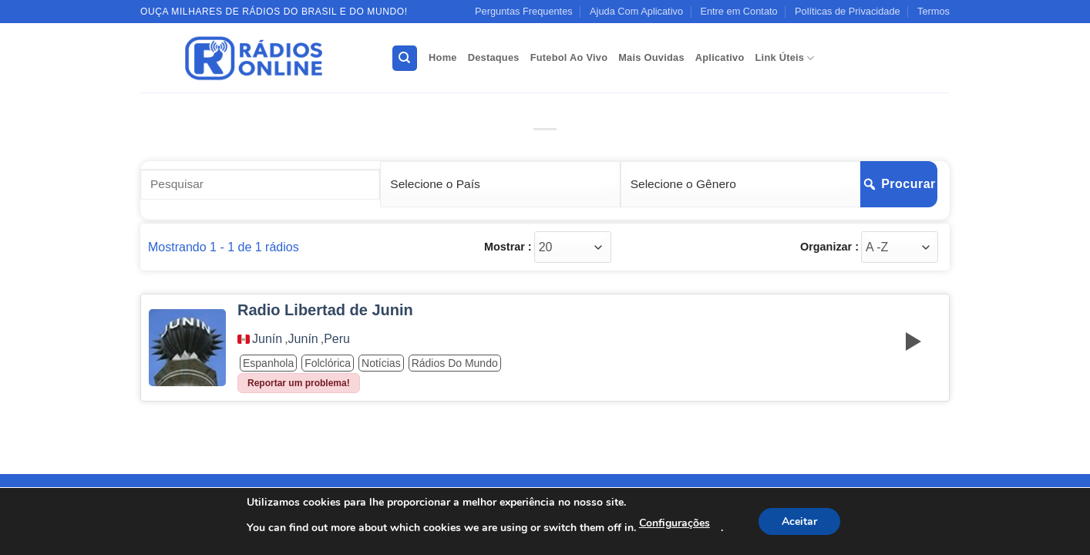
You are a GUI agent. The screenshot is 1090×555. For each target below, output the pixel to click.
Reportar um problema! (298, 383)
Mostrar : (508, 246)
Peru (337, 339)
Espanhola (268, 363)
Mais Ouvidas (651, 57)
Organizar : (829, 246)
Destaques (494, 57)
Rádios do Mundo (455, 363)
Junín (267, 339)
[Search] (404, 58)
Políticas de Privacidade (847, 11)
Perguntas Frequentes (524, 11)
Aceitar (799, 521)
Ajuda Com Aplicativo (636, 11)
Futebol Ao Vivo (569, 57)
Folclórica (327, 363)
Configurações (674, 523)
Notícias (381, 363)
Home (443, 57)
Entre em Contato (738, 11)
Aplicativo (720, 57)
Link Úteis (785, 58)
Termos (933, 11)
